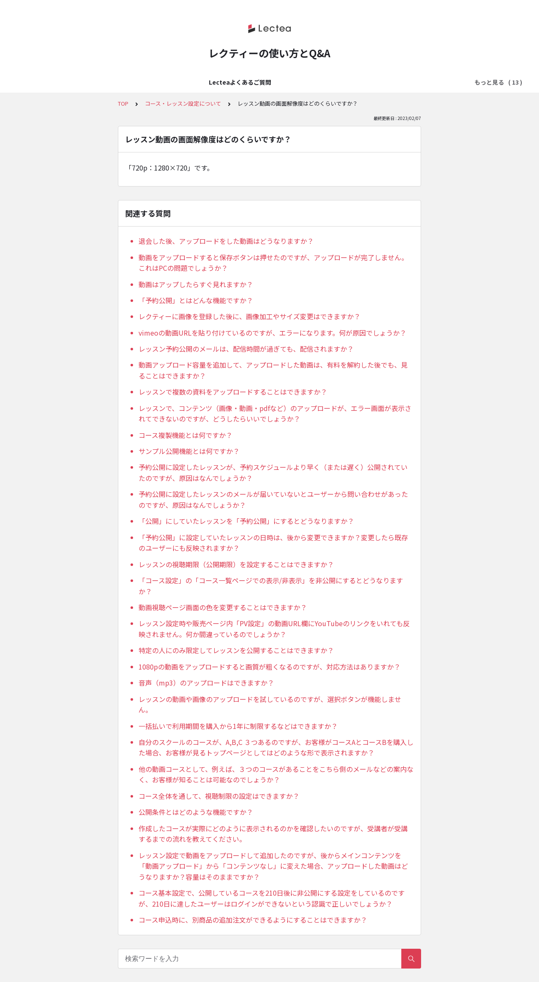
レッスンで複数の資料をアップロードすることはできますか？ (233, 392)
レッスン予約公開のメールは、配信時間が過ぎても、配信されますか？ (246, 349)
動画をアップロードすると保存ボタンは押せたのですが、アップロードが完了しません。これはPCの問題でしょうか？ (273, 262)
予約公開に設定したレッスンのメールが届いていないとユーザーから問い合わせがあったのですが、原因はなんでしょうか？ (273, 499)
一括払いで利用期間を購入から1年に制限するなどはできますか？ (238, 726)
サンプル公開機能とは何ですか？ (189, 451)
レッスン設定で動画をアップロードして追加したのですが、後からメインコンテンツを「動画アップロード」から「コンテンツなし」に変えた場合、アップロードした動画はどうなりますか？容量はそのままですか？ (273, 866)
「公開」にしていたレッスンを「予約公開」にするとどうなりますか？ (246, 521)
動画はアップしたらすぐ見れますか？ (196, 284)
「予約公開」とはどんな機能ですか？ (196, 300)
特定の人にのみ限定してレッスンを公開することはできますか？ (236, 650)
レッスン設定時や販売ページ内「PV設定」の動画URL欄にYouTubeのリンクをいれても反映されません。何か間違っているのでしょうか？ (274, 628)
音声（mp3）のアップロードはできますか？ (206, 683)
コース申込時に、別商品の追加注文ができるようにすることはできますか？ (253, 920)
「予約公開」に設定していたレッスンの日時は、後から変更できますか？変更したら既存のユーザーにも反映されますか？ (273, 542)
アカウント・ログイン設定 (232, 82)
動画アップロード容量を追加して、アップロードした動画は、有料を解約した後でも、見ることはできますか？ (273, 370)
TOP (123, 103)
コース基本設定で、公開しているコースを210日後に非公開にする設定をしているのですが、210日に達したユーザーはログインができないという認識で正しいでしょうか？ (272, 898)
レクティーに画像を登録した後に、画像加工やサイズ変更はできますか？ (249, 316)
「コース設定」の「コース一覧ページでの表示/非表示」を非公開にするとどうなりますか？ (271, 585)
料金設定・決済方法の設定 (315, 82)
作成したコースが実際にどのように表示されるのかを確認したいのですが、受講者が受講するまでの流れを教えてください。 (273, 833)
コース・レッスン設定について (183, 103)
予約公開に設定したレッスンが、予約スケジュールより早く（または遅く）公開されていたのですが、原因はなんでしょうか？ (273, 472)
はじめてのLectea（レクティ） (143, 82)
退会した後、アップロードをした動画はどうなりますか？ (226, 241)
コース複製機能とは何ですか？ (185, 435)
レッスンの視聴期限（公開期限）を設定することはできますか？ (236, 564)
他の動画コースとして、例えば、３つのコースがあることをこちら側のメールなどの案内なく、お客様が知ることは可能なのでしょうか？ (276, 774)
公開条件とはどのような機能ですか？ (196, 812)
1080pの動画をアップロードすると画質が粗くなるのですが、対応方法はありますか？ (269, 667)
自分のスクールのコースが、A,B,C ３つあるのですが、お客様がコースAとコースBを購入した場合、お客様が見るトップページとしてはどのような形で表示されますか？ (276, 747)
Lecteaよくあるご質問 (57, 82)
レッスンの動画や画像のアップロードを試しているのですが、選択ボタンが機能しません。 (270, 704)
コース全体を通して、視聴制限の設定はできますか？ (219, 796)
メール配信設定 (436, 82)
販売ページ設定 (383, 82)
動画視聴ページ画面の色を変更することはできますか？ (223, 607)
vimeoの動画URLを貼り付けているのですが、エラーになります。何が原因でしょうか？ (272, 333)
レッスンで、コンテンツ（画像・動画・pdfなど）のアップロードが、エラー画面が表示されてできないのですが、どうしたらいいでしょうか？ (275, 413)
